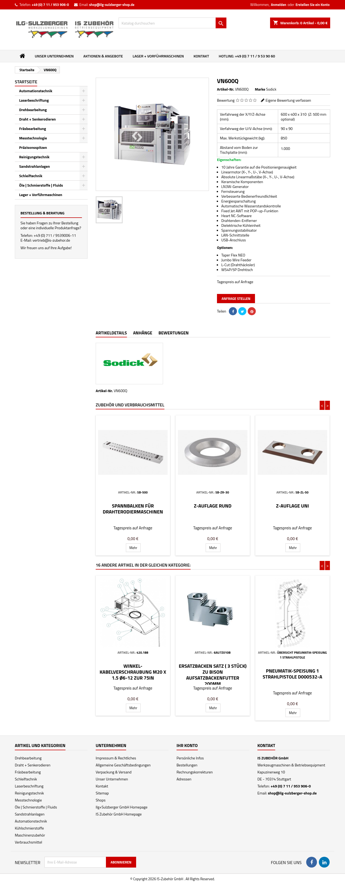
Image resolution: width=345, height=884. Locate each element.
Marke (260, 89)
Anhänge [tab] (142, 333)
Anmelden (278, 4)
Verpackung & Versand (114, 772)
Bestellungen (187, 765)
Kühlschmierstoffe (29, 828)
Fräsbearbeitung (32, 128)
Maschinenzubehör (30, 835)
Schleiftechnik (30, 176)
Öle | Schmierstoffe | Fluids (41, 185)
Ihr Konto (187, 745)
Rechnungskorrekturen (195, 772)
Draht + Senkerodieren (37, 119)
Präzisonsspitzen (33, 147)
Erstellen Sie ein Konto (313, 4)
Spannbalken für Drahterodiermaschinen (133, 508)
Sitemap (102, 793)
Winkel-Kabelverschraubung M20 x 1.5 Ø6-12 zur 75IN (132, 671)
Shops (100, 800)
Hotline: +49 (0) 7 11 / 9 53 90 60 (247, 56)
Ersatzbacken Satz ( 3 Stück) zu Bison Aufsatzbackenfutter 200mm (213, 674)
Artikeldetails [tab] (111, 333)
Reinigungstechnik (34, 157)
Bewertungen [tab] (173, 333)
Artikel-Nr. (225, 89)
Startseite (26, 81)
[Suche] (172, 23)
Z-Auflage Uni (292, 505)
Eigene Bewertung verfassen (288, 100)
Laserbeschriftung (34, 100)
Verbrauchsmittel (28, 842)
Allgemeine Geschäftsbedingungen (123, 765)
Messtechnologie (33, 138)
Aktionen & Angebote (103, 56)
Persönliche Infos (190, 758)
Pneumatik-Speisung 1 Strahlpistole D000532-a (292, 673)
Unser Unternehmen (54, 56)
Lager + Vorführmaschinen (158, 56)
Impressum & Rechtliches (116, 758)
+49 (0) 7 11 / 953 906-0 (50, 4)
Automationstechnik (35, 91)
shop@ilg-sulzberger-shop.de (111, 4)
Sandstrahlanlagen (34, 166)
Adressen (184, 779)
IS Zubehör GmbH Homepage (119, 814)
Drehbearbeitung (33, 109)
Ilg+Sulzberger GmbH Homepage (121, 807)
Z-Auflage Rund (213, 505)
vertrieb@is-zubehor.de (51, 240)
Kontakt (201, 56)
